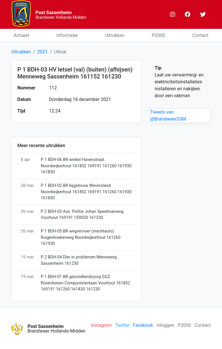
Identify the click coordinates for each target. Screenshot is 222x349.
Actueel (21, 35)
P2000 (158, 35)
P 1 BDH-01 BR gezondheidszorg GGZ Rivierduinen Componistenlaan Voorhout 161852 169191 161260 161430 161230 (85, 283)
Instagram (101, 325)
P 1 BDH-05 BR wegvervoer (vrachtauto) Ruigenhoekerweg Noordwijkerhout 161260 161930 (80, 237)
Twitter (122, 325)
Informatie (67, 35)
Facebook (143, 325)
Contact (200, 35)
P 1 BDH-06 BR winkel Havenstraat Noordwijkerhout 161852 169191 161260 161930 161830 (86, 165)
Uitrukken (114, 35)
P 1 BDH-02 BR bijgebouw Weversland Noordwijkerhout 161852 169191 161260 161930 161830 (86, 191)
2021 (42, 52)
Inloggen (166, 325)
